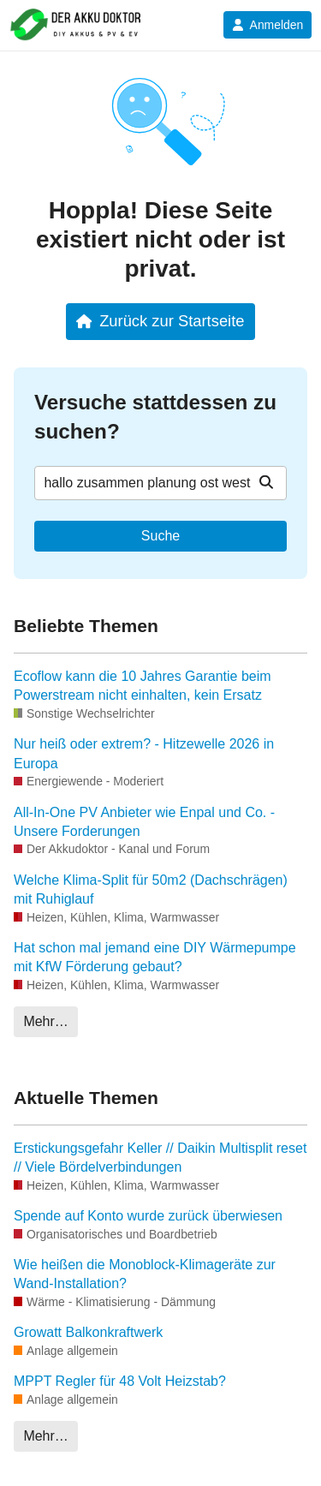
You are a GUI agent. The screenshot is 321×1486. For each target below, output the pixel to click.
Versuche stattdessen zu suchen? (155, 417)
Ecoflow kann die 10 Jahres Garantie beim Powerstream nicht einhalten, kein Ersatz (142, 685)
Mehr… (45, 1021)
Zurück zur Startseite (160, 321)
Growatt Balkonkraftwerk (88, 1332)
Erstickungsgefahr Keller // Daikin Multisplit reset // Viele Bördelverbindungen (160, 1157)
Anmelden (267, 25)
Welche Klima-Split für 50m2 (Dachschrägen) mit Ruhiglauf (151, 889)
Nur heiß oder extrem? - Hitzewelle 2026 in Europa (144, 753)
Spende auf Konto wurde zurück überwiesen (148, 1215)
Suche (160, 535)
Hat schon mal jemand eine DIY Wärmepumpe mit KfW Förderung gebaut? (155, 957)
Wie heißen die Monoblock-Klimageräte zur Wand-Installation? (145, 1274)
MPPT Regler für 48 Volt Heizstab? (120, 1381)
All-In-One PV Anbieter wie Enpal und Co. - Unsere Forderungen (144, 821)
